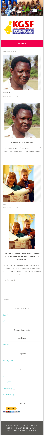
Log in (5, 376)
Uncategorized (8, 360)
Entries (7, 382)
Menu (23, 43)
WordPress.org (8, 394)
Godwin (7, 92)
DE (4, 203)
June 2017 (6, 344)
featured (11, 280)
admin (16, 96)
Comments (9, 388)
